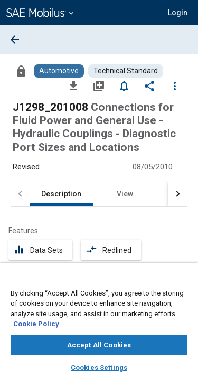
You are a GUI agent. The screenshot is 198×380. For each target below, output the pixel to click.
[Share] (149, 85)
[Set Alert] (124, 85)
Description (61, 193)
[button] (178, 12)
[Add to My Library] (98, 85)
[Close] (184, 281)
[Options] (174, 85)
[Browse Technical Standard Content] (125, 71)
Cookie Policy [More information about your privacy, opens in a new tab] (36, 324)
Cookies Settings (99, 368)
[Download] (73, 85)
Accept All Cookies (99, 345)
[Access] (21, 70)
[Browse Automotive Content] (59, 71)
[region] (99, 325)
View (125, 193)
